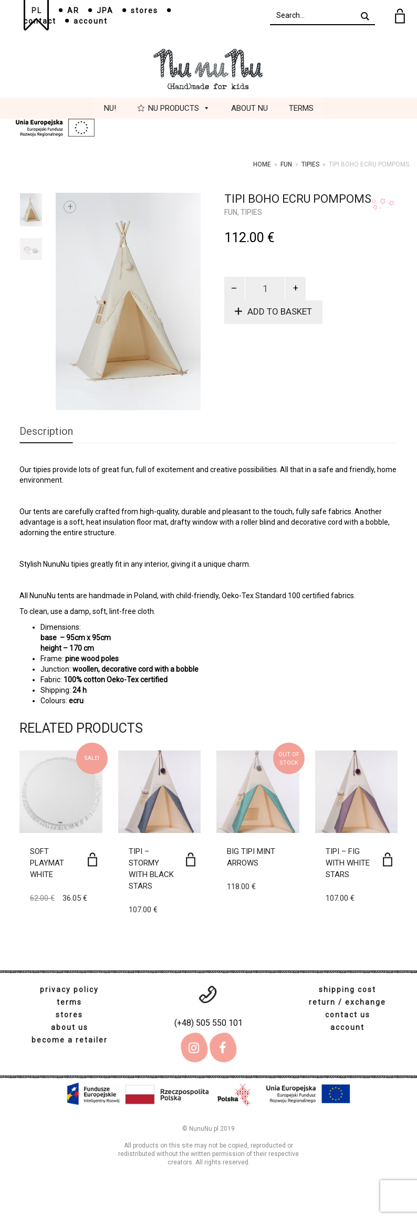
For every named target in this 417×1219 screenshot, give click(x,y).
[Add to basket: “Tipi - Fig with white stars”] (387, 859)
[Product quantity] (265, 288)
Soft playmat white (47, 863)
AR (73, 10)
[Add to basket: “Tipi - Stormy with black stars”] (190, 859)
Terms (301, 108)
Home (262, 164)
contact (40, 21)
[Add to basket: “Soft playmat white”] (92, 859)
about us (69, 1027)
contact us (347, 1014)
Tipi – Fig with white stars (348, 863)
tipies (310, 164)
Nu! (110, 108)
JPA (105, 10)
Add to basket (279, 311)
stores (144, 10)
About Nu (249, 108)
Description (46, 431)
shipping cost (347, 989)
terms (69, 1002)
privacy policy (69, 989)
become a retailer (70, 1040)
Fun (286, 164)
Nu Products (179, 108)
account (91, 21)
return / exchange (347, 1002)
